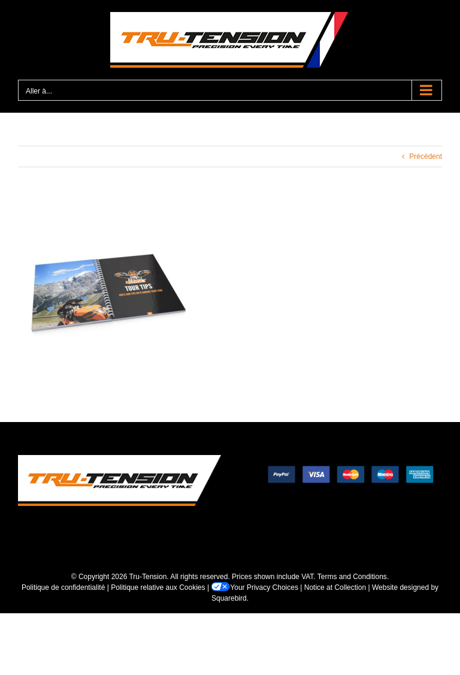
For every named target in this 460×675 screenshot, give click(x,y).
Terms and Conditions (352, 576)
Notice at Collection (335, 587)
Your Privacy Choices (254, 587)
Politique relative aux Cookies (158, 587)
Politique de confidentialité (63, 587)
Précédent (425, 156)
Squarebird (229, 598)
